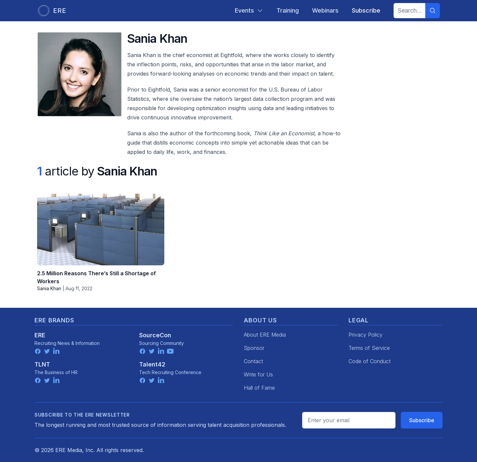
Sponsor (254, 348)
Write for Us (258, 374)
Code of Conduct (369, 361)
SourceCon (155, 335)
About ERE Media (265, 334)
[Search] (432, 10)
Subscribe (421, 420)
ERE (39, 335)
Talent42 (152, 364)
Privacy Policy (365, 334)
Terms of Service (369, 348)
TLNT (42, 364)
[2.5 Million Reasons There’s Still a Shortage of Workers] (100, 229)
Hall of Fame (259, 387)
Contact (253, 361)
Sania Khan (49, 288)
